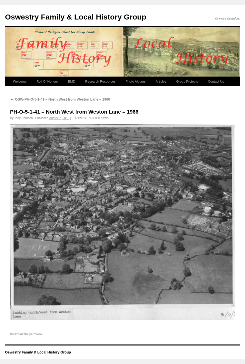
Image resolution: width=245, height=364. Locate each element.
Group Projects (187, 81)
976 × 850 (93, 118)
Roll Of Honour (47, 81)
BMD (71, 81)
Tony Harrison (23, 118)
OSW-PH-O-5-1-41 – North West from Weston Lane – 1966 (60, 99)
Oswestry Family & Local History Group (75, 17)
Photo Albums (136, 81)
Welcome (19, 81)
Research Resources (100, 81)
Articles (161, 81)
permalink (35, 334)
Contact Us (216, 81)
